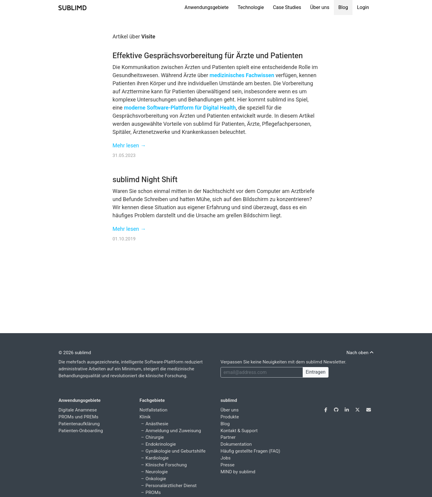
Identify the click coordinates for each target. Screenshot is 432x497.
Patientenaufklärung (79, 423)
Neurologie (157, 471)
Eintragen (316, 372)
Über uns (319, 7)
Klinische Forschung (166, 465)
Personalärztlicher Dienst (171, 485)
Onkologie (156, 478)
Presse (227, 465)
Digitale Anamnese (77, 410)
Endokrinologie (161, 444)
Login (363, 7)
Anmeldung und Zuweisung (173, 430)
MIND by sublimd (237, 471)
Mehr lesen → (129, 145)
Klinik (145, 417)
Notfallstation (153, 410)
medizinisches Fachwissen (241, 75)
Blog (343, 7)
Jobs (225, 458)
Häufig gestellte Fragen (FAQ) (250, 451)
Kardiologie (157, 458)
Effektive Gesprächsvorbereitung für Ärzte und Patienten (207, 55)
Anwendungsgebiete (206, 7)
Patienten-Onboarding (80, 430)
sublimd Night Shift (145, 179)
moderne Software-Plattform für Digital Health (180, 107)
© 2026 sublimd (74, 352)
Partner (228, 437)
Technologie (251, 7)
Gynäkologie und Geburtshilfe (176, 451)
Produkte (229, 417)
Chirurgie (155, 437)
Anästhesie (157, 423)
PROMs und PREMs (78, 417)
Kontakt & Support (239, 430)
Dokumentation (236, 444)
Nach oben (360, 352)
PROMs (153, 492)
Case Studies (287, 7)
